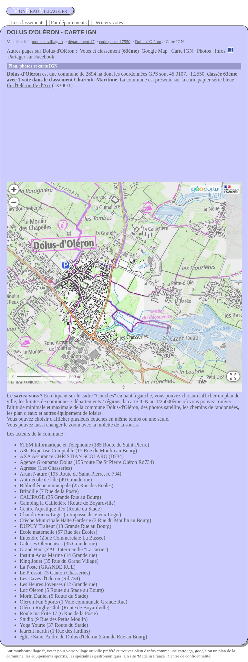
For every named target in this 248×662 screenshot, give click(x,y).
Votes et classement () (109, 51)
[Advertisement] (124, 137)
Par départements (69, 22)
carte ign (185, 650)
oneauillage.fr (40, 10)
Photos (204, 51)
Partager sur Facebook (31, 56)
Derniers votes (108, 22)
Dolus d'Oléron (148, 41)
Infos (220, 51)
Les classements (28, 22)
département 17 (81, 41)
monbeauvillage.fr (47, 41)
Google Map (154, 51)
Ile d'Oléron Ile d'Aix (29, 85)
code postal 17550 (114, 41)
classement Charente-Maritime (83, 79)
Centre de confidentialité (189, 656)
